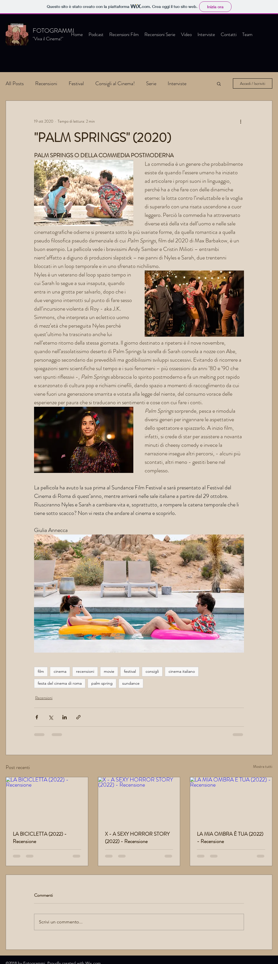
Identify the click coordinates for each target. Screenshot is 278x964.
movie (109, 671)
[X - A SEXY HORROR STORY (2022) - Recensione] (139, 800)
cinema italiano (182, 671)
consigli (152, 671)
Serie (151, 83)
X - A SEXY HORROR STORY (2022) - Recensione (137, 837)
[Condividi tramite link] (78, 717)
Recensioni (46, 83)
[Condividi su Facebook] (36, 717)
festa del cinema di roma (60, 683)
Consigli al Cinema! (115, 83)
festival (130, 671)
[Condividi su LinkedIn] (64, 717)
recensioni (85, 671)
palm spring (102, 683)
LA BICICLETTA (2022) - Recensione (40, 837)
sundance (131, 683)
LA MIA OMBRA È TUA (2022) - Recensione (230, 837)
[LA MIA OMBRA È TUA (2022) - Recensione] (231, 800)
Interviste (177, 83)
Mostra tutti (262, 766)
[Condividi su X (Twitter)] (50, 717)
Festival (76, 83)
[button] (219, 83)
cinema (60, 671)
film (41, 671)
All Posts (15, 83)
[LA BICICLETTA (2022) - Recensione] (47, 800)
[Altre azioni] (240, 121)
